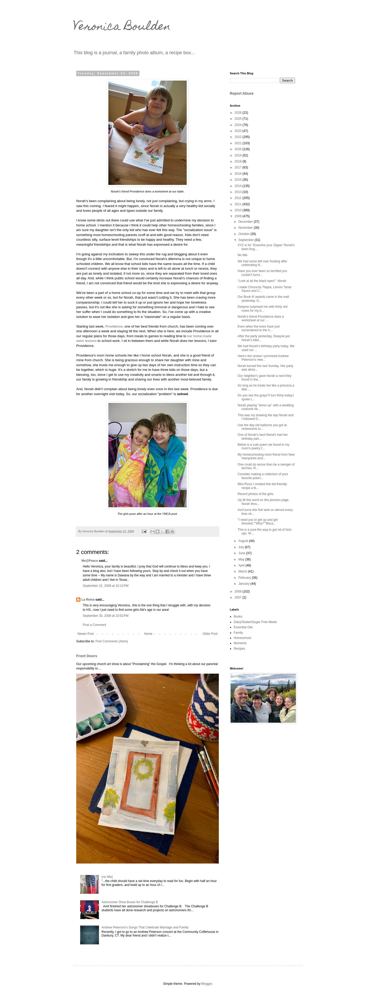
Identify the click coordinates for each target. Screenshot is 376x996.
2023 (239, 131)
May (241, 559)
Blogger (206, 984)
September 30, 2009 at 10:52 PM (105, 616)
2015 (239, 180)
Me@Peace (89, 561)
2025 (239, 118)
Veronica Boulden (122, 27)
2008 (239, 591)
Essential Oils (243, 627)
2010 (239, 210)
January (244, 583)
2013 (239, 192)
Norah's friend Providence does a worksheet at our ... (261, 318)
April (241, 565)
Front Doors (86, 656)
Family (238, 633)
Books (238, 616)
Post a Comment (94, 625)
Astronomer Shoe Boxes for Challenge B (130, 902)
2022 (239, 137)
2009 (239, 216)
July (241, 547)
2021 (239, 143)
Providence (113, 326)
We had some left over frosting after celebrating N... (262, 263)
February (245, 578)
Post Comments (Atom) (111, 641)
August (243, 541)
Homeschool (242, 638)
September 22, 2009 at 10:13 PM (105, 586)
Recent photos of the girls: (256, 494)
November (246, 228)
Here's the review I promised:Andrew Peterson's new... (263, 357)
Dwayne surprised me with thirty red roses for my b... (262, 308)
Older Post (210, 634)
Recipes (239, 648)
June (242, 553)
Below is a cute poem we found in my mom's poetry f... (263, 446)
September (246, 240)
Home (148, 634)
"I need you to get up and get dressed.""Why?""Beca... (258, 521)
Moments (240, 643)
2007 (239, 597)
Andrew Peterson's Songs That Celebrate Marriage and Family (145, 927)
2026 (239, 112)
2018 (239, 161)
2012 (239, 198)
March (243, 571)
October (244, 234)
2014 (239, 186)
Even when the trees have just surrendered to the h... (259, 328)
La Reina (88, 599)
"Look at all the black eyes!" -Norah (262, 281)
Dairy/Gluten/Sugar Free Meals (255, 622)
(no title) (107, 877)
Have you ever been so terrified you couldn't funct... (262, 272)
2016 (239, 174)
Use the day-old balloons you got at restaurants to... (262, 427)
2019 (239, 155)
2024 (239, 125)
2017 (239, 167)
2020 (239, 149)
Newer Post (86, 634)
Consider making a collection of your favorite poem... (263, 476)
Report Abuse (242, 93)
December (246, 222)
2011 (239, 204)
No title (242, 255)
